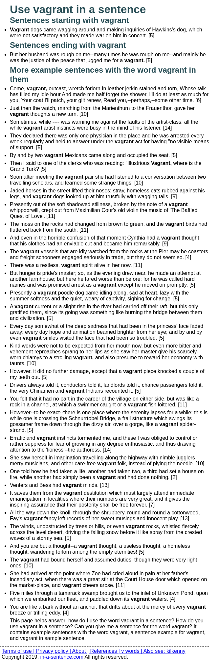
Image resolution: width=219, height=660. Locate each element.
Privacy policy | (54, 651)
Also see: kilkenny (164, 651)
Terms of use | (19, 651)
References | (105, 651)
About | (81, 651)
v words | (132, 651)
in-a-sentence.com (61, 657)
